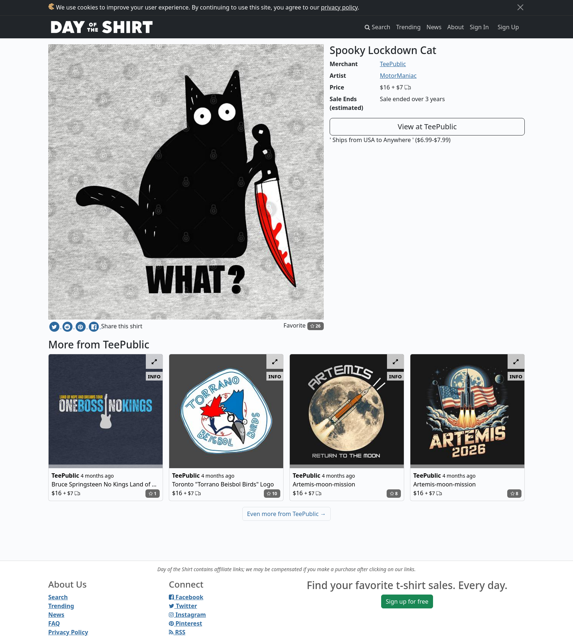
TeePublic (393, 64)
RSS (177, 632)
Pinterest (185, 623)
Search (58, 597)
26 (315, 326)
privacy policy (339, 7)
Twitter (183, 606)
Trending (408, 27)
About (455, 27)
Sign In (479, 27)
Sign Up (508, 27)
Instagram (187, 615)
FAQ (54, 623)
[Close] (520, 7)
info (154, 376)
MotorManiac (398, 76)
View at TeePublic (427, 126)
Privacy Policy (68, 632)
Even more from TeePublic (286, 514)
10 (272, 493)
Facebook (186, 597)
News (433, 27)
